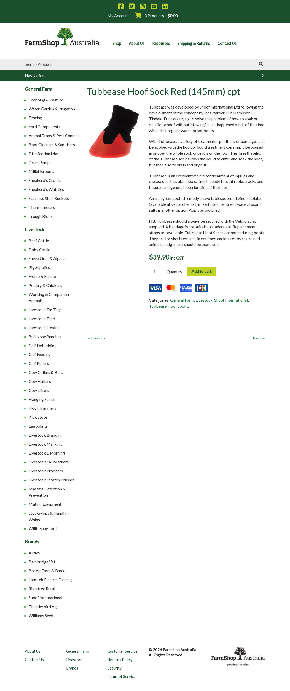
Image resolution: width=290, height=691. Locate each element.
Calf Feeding (40, 354)
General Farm (38, 89)
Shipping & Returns (194, 43)
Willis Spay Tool (43, 528)
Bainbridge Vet (42, 561)
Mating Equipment (45, 504)
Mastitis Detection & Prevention (47, 492)
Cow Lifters (39, 390)
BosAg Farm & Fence (47, 570)
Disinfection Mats (44, 153)
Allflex (34, 552)
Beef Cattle (39, 240)
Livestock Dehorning (47, 452)
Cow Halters (40, 381)
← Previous (96, 338)
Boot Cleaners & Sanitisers (52, 144)
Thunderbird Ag (43, 606)
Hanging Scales (42, 399)
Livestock (34, 229)
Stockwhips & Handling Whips (49, 516)
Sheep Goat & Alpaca (47, 258)
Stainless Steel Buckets (49, 198)
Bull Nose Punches (45, 336)
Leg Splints (38, 426)
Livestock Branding (46, 435)
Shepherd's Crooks (45, 180)
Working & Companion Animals (49, 297)
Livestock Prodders (46, 470)
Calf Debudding (43, 345)
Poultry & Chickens (45, 285)
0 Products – (156, 15)
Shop (117, 43)
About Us (136, 43)
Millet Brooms (41, 171)
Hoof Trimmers (42, 408)
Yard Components (44, 126)
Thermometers (42, 207)
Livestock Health (44, 327)
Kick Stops (38, 417)
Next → (259, 338)
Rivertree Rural (42, 588)
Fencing (35, 117)
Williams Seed (41, 615)
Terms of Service (122, 676)
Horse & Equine (42, 276)
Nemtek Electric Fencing (50, 579)
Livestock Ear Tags (45, 309)
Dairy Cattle (39, 249)
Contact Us (227, 43)
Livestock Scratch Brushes (52, 479)
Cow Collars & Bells (46, 372)
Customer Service (122, 651)
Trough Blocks (42, 216)
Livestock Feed (42, 318)
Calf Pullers (39, 363)
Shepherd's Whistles (46, 189)
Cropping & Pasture (46, 99)
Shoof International (45, 597)
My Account (118, 15)
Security (115, 668)
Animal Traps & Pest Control (54, 135)
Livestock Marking (45, 443)
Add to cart (201, 271)
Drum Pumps (40, 162)
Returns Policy (120, 659)
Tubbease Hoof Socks (168, 306)
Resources (161, 43)
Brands (32, 541)
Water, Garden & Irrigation (52, 108)
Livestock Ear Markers (49, 461)
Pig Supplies (39, 267)
